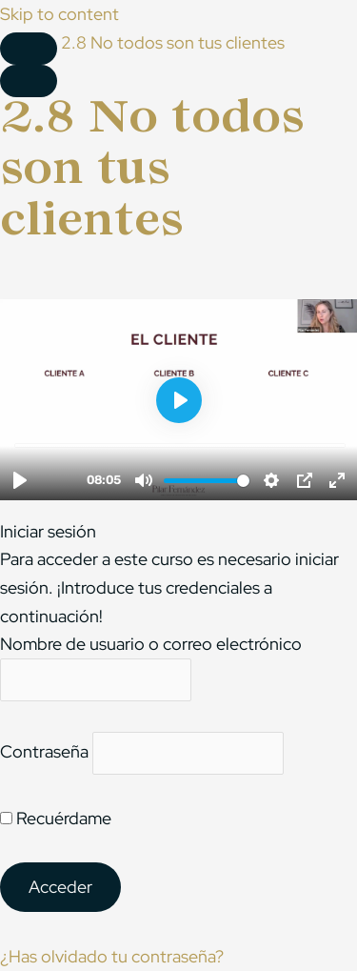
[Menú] (28, 81)
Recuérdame (55, 818)
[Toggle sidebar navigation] (28, 48)
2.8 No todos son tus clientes (173, 42)
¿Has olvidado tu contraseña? (112, 956)
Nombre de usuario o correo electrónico (151, 644)
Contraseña (44, 751)
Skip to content (59, 14)
